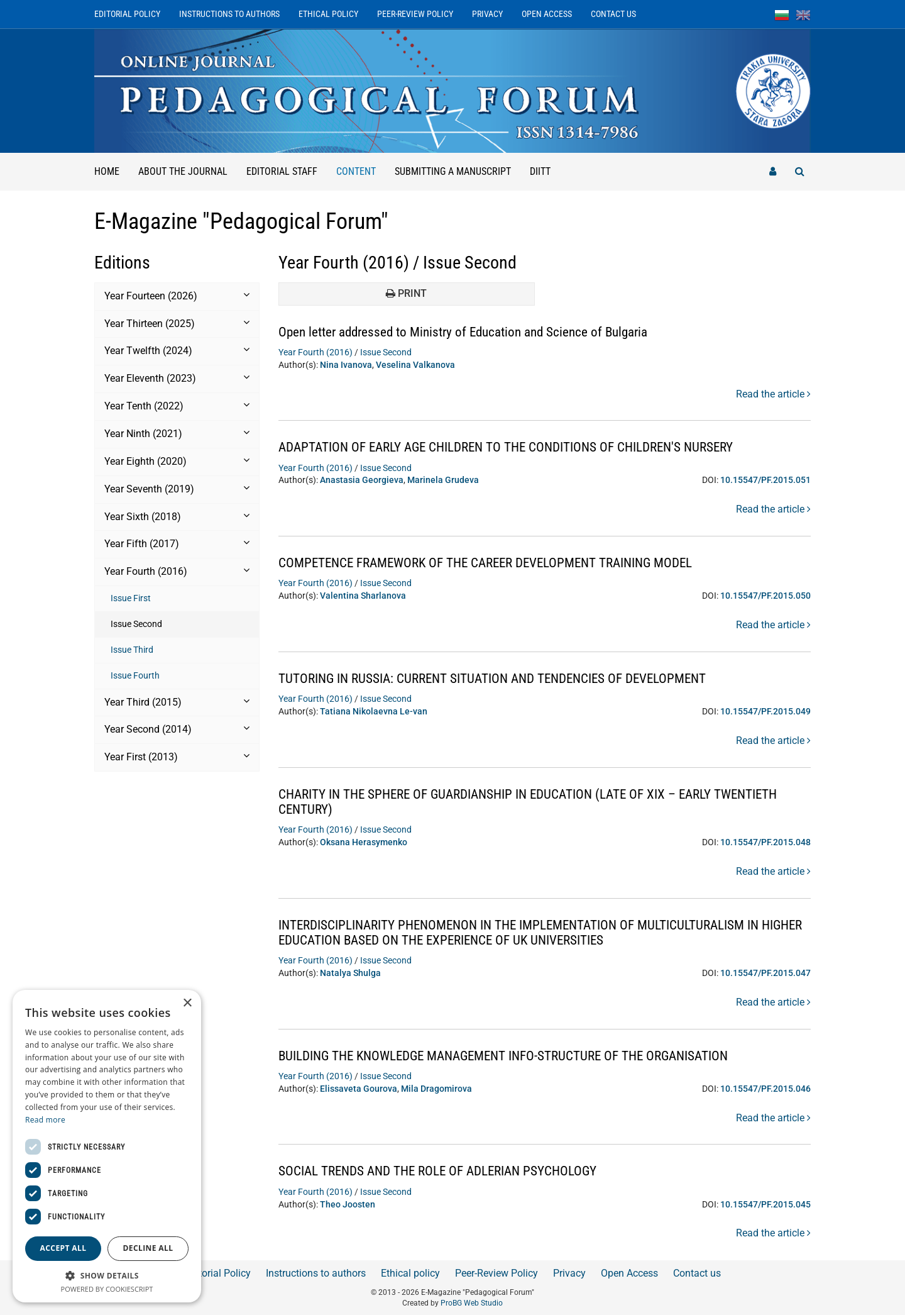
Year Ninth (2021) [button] (177, 433)
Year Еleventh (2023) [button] (177, 378)
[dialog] (107, 1146)
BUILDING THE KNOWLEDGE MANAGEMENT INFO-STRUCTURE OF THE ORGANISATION (516, 1055)
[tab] (177, 296)
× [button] (187, 1003)
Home (106, 171)
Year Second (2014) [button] (177, 729)
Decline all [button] (148, 1248)
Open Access (547, 14)
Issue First (131, 598)
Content (360, 165)
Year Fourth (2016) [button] (177, 571)
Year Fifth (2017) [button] (177, 543)
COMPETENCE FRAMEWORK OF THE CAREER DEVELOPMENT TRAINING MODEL (496, 562)
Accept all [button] (63, 1248)
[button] (107, 1275)
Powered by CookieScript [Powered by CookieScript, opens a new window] (107, 1289)
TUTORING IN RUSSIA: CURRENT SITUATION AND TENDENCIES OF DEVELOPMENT (502, 678)
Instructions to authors (229, 14)
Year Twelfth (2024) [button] (177, 350)
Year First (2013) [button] (177, 756)
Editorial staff (281, 171)
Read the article (773, 394)
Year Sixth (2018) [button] (177, 516)
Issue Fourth (135, 675)
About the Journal (183, 171)
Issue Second (136, 624)
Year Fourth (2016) (315, 352)
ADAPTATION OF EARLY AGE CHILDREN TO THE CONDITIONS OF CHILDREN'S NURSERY (517, 447)
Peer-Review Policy (415, 14)
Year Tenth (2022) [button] (177, 405)
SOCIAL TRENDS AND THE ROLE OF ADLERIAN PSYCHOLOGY (445, 1171)
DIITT (540, 171)
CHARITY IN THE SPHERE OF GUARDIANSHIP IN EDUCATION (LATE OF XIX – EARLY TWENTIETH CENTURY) (541, 801)
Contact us (613, 14)
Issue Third (132, 650)
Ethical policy (328, 14)
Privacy (487, 14)
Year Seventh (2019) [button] (177, 488)
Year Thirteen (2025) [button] (177, 323)
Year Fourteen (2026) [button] (177, 295)
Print (406, 293)
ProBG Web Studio (472, 1303)
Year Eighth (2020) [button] (177, 461)
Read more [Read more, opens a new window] (45, 1119)
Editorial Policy (127, 14)
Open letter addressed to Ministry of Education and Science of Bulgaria (472, 332)
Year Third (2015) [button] (177, 702)
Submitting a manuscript (453, 171)
